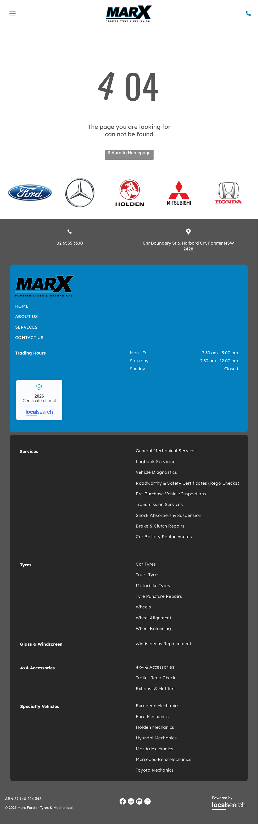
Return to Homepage (129, 152)
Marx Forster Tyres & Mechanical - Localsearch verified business (39, 399)
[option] (30, 192)
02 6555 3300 (70, 242)
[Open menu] (12, 13)
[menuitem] (77, 305)
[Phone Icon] (248, 15)
